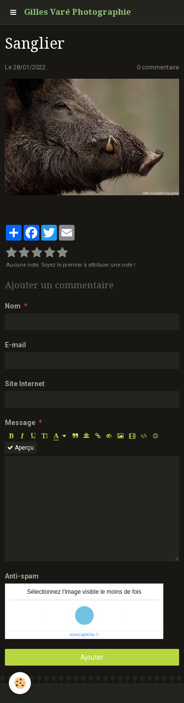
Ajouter (92, 657)
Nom (13, 306)
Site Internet (25, 384)
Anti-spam (22, 576)
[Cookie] (20, 683)
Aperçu (20, 447)
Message (20, 423)
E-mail (15, 345)
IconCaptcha (82, 634)
